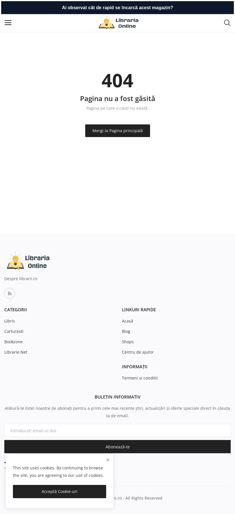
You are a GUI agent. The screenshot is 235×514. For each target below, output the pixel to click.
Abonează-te (118, 446)
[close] (107, 459)
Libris (9, 321)
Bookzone (13, 341)
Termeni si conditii (140, 378)
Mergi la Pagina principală (117, 130)
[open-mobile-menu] (8, 23)
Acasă (127, 321)
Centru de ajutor (138, 352)
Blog (126, 331)
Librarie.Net (15, 352)
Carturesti (14, 331)
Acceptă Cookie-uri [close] (59, 491)
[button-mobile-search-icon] (227, 22)
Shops (128, 341)
